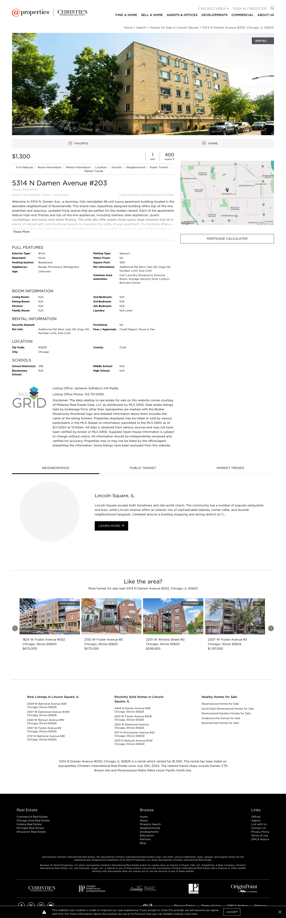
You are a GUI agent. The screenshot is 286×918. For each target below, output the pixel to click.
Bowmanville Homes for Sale (220, 722)
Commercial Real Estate (32, 816)
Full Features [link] (25, 167)
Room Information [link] (50, 167)
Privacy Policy (260, 831)
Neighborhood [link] (136, 167)
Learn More (111, 526)
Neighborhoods (150, 827)
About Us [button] (265, 15)
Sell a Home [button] (152, 15)
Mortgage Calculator (227, 238)
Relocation (147, 835)
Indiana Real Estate (29, 824)
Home (144, 816)
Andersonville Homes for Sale (221, 718)
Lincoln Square (61, 194)
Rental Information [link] (79, 167)
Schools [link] (117, 167)
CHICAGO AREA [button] (212, 9)
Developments (214, 15)
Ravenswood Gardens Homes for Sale (226, 713)
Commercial (242, 15)
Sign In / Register (250, 9)
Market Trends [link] (93, 171)
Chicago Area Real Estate (33, 820)
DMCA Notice (260, 839)
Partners (145, 839)
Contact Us (258, 827)
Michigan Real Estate (30, 827)
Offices (255, 816)
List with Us (259, 824)
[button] (227, 193)
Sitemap (260, 905)
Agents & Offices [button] (182, 15)
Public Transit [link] (159, 167)
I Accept (232, 911)
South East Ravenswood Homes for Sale (228, 708)
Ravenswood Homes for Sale (220, 703)
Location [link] (101, 167)
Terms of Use (259, 835)
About (144, 820)
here (194, 913)
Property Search (150, 824)
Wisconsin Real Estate (31, 831)
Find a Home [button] (126, 15)
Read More (22, 231)
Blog (143, 843)
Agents (256, 820)
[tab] (55, 468)
